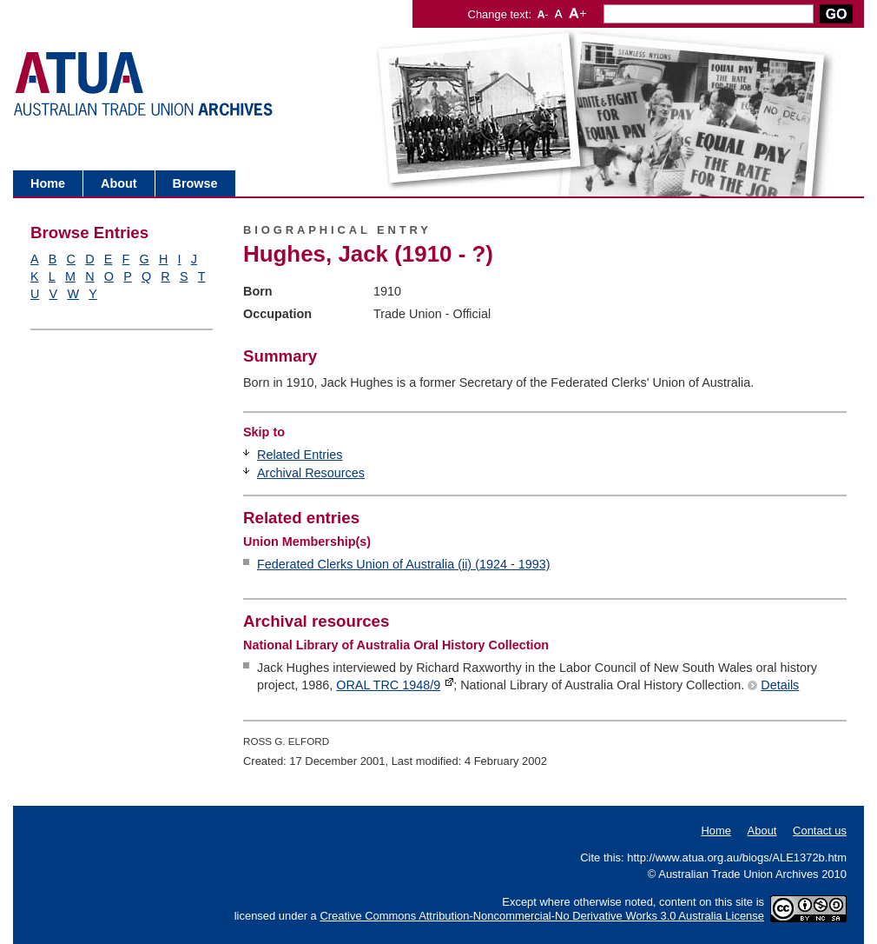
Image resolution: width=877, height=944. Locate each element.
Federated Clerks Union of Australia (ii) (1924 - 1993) (404, 564)
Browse (195, 183)
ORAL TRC (388, 685)
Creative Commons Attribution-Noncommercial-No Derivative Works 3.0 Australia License (542, 915)
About (119, 183)
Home (47, 183)
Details (780, 685)
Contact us (820, 830)
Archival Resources (311, 473)
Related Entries (299, 455)
